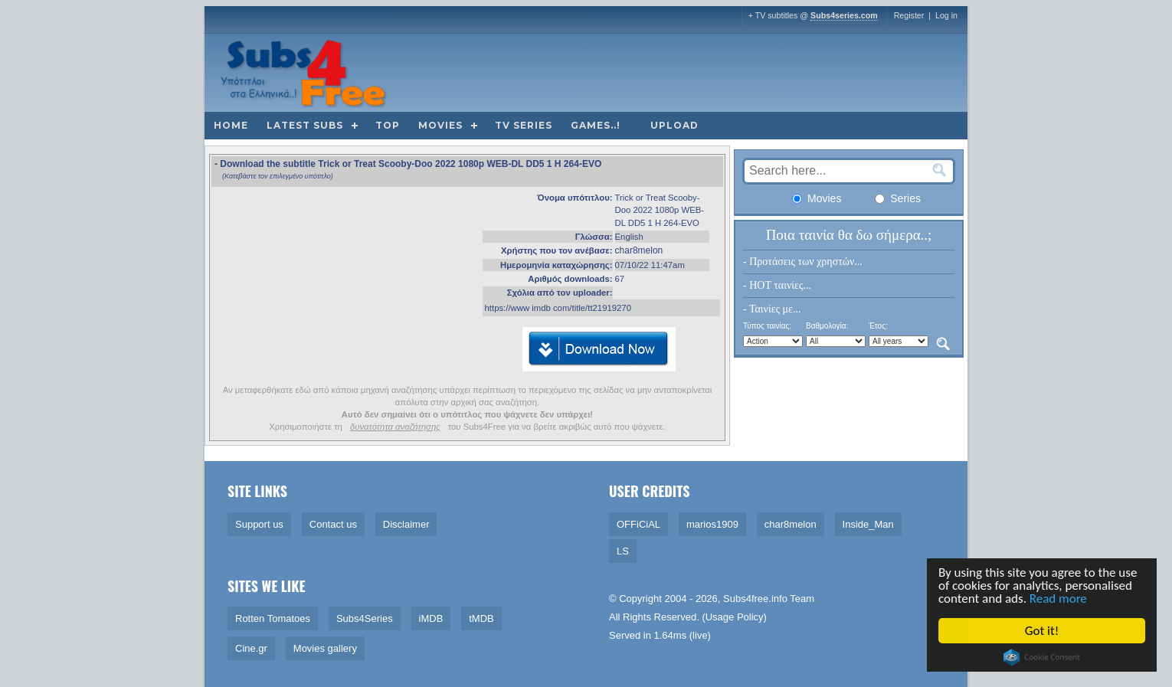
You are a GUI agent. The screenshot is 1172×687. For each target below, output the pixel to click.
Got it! (1042, 631)
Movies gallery (325, 648)
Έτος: (878, 326)
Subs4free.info (755, 598)
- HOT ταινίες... (777, 285)
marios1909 (712, 524)
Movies (440, 125)
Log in (946, 15)
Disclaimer (406, 524)
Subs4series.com (844, 15)
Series (898, 198)
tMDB (481, 618)
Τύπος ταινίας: (767, 326)
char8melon (639, 250)
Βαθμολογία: (827, 326)
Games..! (595, 125)
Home (231, 125)
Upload (674, 125)
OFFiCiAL (638, 524)
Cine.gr (251, 648)
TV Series (523, 125)
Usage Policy (734, 617)
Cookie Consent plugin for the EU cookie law (1043, 657)
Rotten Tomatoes (272, 618)
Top (387, 125)
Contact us (333, 524)
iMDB (431, 618)
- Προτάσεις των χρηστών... (803, 261)
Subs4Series (364, 618)
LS (623, 551)
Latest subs (305, 125)
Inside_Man (868, 524)
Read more (1059, 598)
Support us (259, 524)
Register (909, 15)
